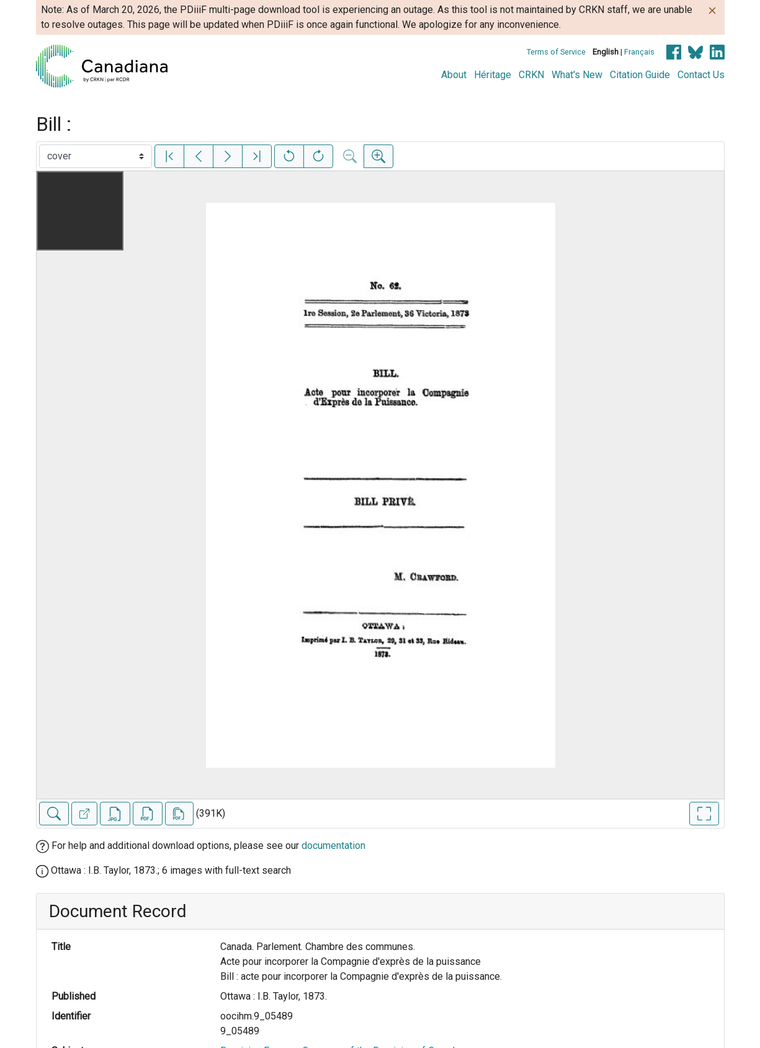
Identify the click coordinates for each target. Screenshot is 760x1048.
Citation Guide (640, 75)
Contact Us (701, 75)
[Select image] (95, 156)
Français (639, 51)
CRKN (531, 75)
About (454, 75)
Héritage (492, 75)
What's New (577, 75)
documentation (333, 845)
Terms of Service (556, 51)
